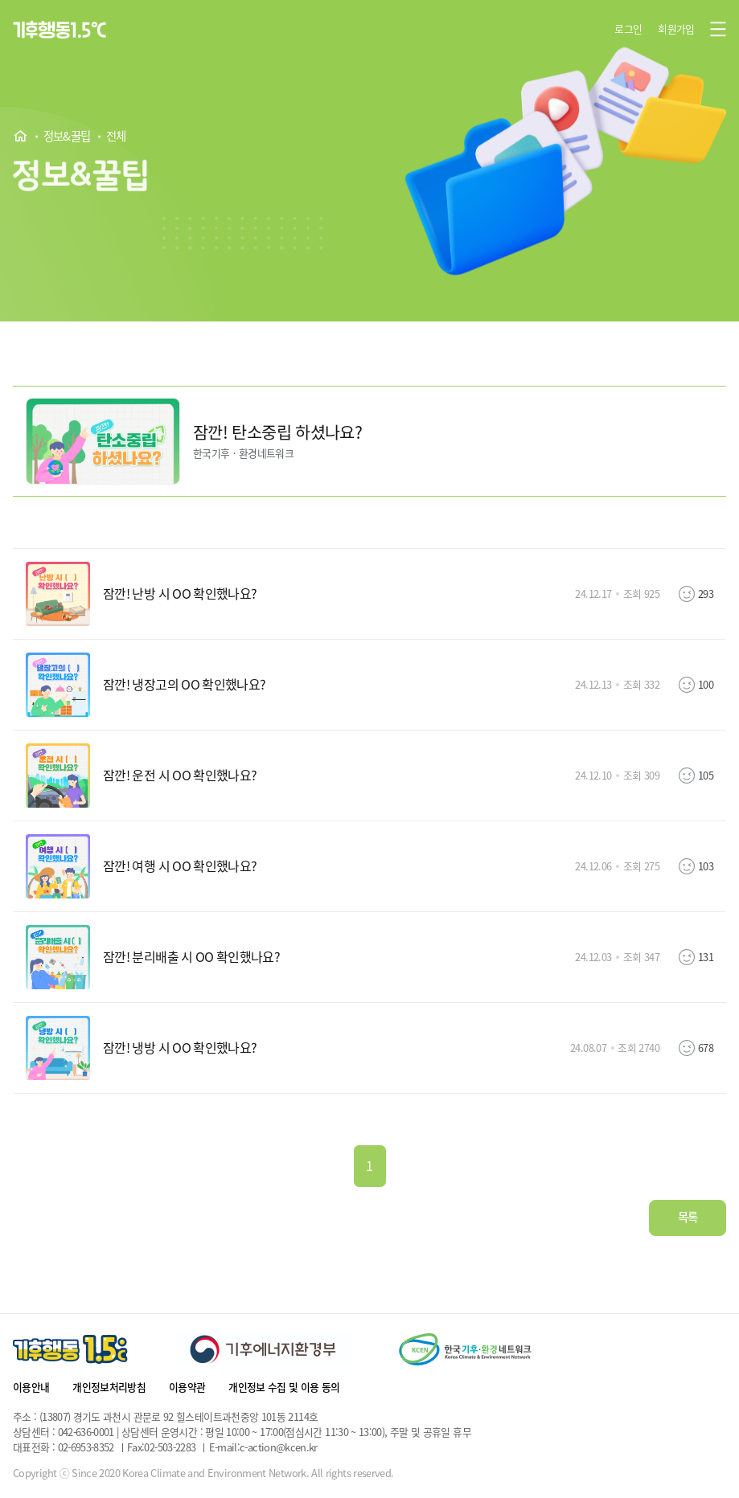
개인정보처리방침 (109, 1386)
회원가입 (676, 28)
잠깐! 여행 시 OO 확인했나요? (180, 866)
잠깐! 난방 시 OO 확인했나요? (180, 594)
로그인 (628, 28)
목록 (688, 1217)
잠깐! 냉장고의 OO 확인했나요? (184, 684)
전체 (116, 136)
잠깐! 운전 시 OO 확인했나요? (180, 775)
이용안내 (31, 1386)
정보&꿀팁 (67, 136)
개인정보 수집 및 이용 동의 (283, 1386)
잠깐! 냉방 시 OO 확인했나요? (180, 1048)
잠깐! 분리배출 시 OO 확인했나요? (191, 957)
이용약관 (187, 1386)
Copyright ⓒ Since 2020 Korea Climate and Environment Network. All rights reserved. (203, 1473)
